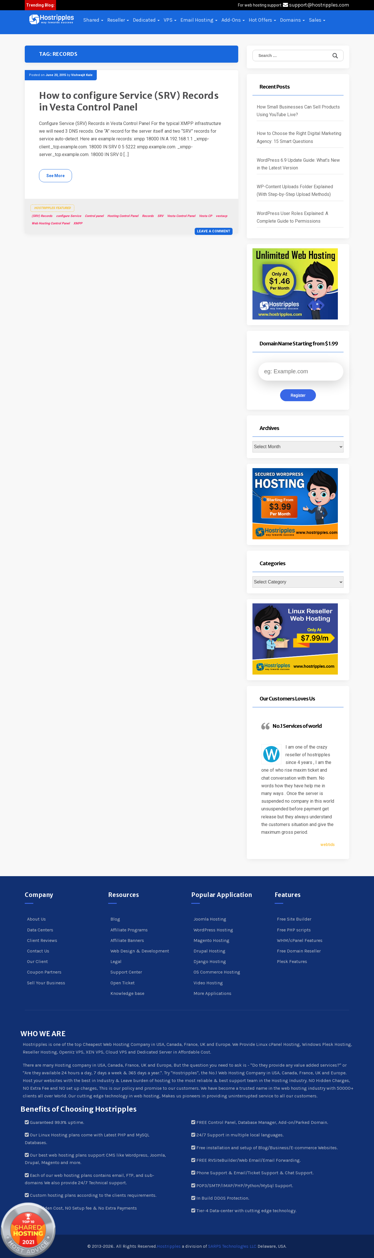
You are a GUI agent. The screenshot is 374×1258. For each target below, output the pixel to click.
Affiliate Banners (127, 940)
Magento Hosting (211, 940)
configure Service (68, 216)
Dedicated (146, 20)
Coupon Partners (44, 972)
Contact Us (38, 951)
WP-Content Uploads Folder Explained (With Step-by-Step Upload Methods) (295, 190)
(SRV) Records (42, 216)
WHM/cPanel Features (299, 940)
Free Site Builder (294, 919)
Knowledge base (127, 993)
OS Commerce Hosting (217, 972)
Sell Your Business (46, 982)
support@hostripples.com (316, 5)
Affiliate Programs (129, 930)
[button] (51, 19)
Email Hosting (198, 20)
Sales (317, 20)
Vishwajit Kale (82, 75)
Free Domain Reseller (299, 951)
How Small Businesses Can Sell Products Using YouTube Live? (298, 110)
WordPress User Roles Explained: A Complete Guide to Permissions (292, 217)
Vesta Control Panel (181, 216)
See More (55, 175)
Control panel (94, 216)
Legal (116, 961)
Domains (292, 20)
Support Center (126, 972)
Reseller (118, 20)
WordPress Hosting (213, 930)
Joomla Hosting (210, 919)
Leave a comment (213, 231)
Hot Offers (262, 20)
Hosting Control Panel (122, 216)
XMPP (77, 223)
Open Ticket (122, 982)
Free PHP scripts (294, 930)
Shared (93, 20)
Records (148, 216)
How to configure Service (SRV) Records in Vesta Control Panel (129, 101)
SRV (160, 216)
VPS (170, 20)
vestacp (221, 216)
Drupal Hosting (209, 951)
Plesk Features (292, 961)
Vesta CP (205, 216)
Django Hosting (210, 961)
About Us (36, 919)
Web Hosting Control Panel (51, 223)
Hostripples (169, 1246)
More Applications (212, 993)
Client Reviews (42, 940)
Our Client (37, 961)
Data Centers (40, 930)
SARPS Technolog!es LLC (232, 1246)
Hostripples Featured (52, 208)
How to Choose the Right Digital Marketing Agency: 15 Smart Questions (299, 137)
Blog (115, 919)
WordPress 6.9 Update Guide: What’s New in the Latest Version (298, 164)
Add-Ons (233, 20)
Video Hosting (208, 982)
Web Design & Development (139, 951)
